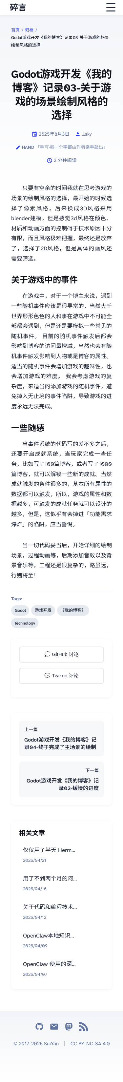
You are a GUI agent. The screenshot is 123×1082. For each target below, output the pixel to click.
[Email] (54, 1028)
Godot (20, 610)
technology (25, 623)
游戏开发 (43, 610)
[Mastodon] (68, 1028)
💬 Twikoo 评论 (61, 675)
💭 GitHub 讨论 (61, 654)
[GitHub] (39, 1028)
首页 (15, 30)
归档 (29, 30)
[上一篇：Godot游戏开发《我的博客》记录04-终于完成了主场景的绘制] (61, 738)
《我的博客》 (73, 610)
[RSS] (83, 1028)
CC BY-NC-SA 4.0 (90, 1043)
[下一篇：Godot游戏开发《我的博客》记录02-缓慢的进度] (61, 779)
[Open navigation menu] (110, 7)
